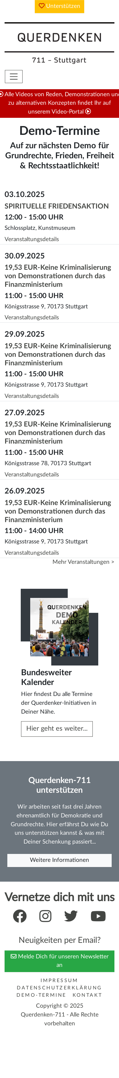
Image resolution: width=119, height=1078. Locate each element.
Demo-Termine (41, 995)
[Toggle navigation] (14, 76)
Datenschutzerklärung (59, 987)
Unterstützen (59, 6)
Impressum (59, 980)
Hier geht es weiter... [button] (57, 728)
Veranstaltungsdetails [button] (32, 239)
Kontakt (88, 995)
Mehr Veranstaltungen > (83, 562)
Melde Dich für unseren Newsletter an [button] (60, 960)
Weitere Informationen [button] (59, 860)
